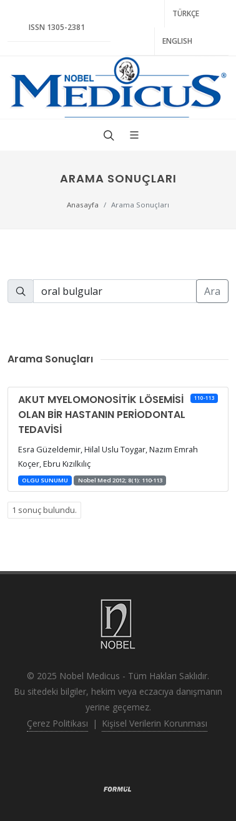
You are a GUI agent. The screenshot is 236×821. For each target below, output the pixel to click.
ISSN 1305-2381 (57, 27)
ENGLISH (177, 41)
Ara (212, 291)
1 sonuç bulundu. (44, 509)
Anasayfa (83, 204)
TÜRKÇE (185, 13)
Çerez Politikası (57, 723)
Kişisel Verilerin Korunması (154, 723)
